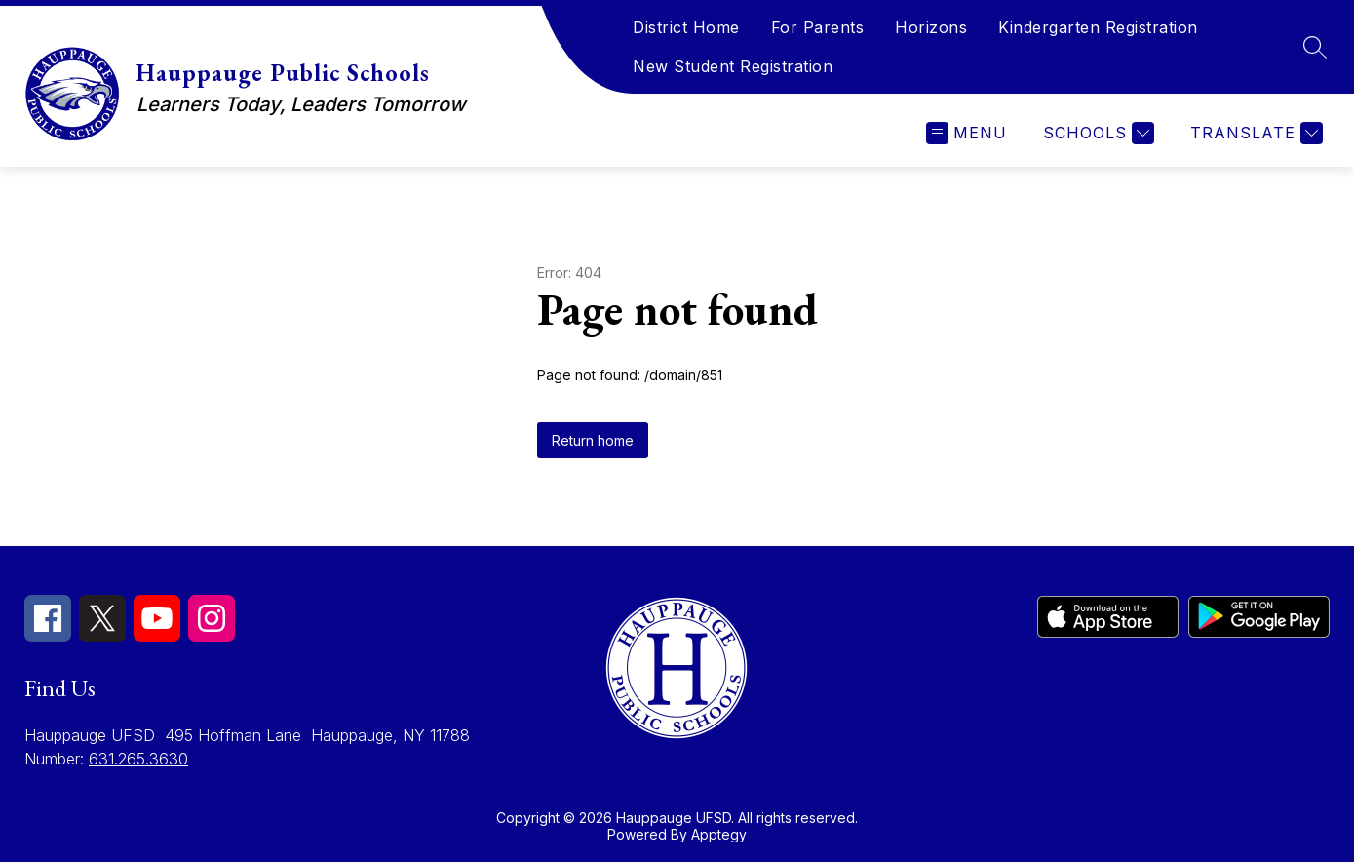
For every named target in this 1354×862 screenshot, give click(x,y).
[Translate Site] (1254, 133)
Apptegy (719, 834)
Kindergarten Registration (1098, 27)
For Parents (818, 27)
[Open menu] (966, 133)
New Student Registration (732, 66)
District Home (686, 27)
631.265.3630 (138, 758)
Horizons (931, 27)
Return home (593, 440)
